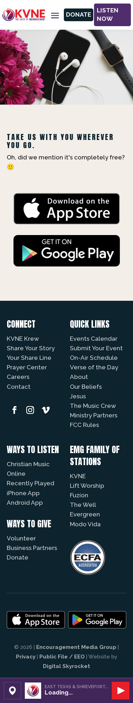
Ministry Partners (93, 415)
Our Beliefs (86, 386)
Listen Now (107, 14)
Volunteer (21, 538)
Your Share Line (29, 357)
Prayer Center (27, 367)
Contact (19, 386)
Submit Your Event (96, 348)
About (79, 376)
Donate (78, 14)
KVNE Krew (23, 338)
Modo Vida (85, 524)
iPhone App (23, 493)
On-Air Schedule (94, 357)
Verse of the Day (94, 367)
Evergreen (85, 514)
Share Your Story (31, 348)
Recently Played (30, 483)
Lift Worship (87, 485)
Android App (25, 502)
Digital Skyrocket (66, 666)
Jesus (78, 396)
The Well (83, 504)
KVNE (78, 476)
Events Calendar (93, 338)
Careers (18, 376)
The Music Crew (93, 405)
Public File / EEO (62, 657)
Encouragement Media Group (76, 647)
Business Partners (32, 547)
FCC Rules (84, 424)
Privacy (25, 657)
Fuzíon (79, 495)
